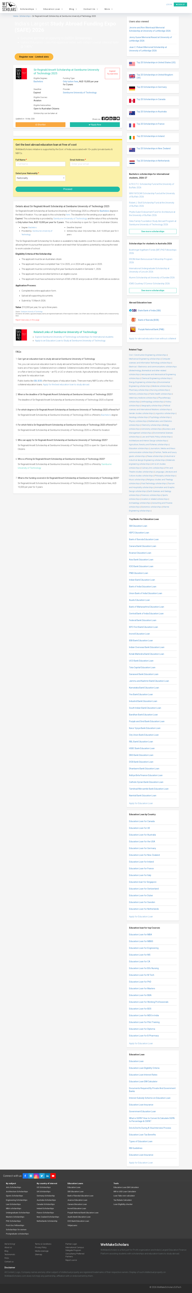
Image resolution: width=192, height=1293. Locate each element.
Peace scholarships (155, 456)
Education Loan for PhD (140, 982)
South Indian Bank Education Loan (145, 708)
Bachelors (38, 81)
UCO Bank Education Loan (141, 661)
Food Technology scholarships (153, 483)
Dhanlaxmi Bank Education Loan (144, 768)
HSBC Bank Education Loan (142, 748)
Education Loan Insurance (141, 1105)
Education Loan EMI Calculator (143, 1081)
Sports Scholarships (14, 1196)
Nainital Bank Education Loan (142, 795)
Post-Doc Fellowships (15, 1225)
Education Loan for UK (139, 828)
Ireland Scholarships (45, 1209)
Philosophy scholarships (165, 476)
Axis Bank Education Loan (141, 559)
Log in (169, 4)
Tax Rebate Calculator (123, 1200)
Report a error (71, 1260)
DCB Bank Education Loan (141, 762)
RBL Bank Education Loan (141, 741)
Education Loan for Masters (142, 988)
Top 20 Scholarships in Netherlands (149, 162)
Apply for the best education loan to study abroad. (66, 384)
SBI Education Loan (138, 526)
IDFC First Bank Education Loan (143, 627)
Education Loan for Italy (140, 875)
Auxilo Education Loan (139, 600)
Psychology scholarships (160, 417)
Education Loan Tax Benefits (142, 1134)
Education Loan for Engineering (144, 948)
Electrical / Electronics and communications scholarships (153, 366)
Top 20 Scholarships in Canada (147, 101)
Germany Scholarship (46, 1196)
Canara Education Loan (77, 1204)
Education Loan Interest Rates (143, 1075)
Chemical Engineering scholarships (156, 378)
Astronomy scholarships (151, 429)
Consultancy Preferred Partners (74, 1255)
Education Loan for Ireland (141, 862)
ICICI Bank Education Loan (141, 566)
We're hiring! (9, 1244)
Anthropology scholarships (152, 402)
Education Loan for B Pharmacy (144, 1035)
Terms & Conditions (43, 1244)
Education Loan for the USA (142, 841)
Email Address (78, 159)
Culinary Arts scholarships (152, 468)
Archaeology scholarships (140, 503)
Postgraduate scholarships (17, 1234)
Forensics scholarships (151, 495)
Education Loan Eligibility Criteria (144, 1068)
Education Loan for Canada (142, 821)
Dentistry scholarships (138, 394)
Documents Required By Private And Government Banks (152, 1089)
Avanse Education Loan (140, 553)
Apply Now (95, 124)
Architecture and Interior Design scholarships (148, 440)
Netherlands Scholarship (47, 1221)
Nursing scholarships (160, 390)
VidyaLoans (72, 1225)
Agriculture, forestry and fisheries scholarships (149, 444)
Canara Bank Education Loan (142, 546)
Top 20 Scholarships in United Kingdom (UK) (151, 76)
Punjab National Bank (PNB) (146, 329)
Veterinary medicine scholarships (143, 398)
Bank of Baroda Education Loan (144, 539)
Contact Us (91, 9)
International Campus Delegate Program (74, 1248)
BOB (40, 381)
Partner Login (71, 1244)
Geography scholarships (151, 405)
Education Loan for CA (139, 961)
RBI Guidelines (135, 1148)
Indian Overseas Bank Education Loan (146, 647)
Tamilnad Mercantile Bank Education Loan (149, 789)
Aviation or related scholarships (154, 499)
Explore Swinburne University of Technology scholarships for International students (74, 337)
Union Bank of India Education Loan (145, 593)
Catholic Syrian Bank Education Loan (146, 782)
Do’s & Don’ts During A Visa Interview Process (150, 1128)
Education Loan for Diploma (142, 1029)
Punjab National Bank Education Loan (83, 1213)
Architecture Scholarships (17, 1192)
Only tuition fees (70, 81)
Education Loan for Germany (142, 848)
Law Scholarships (13, 1204)
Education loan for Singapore (142, 882)
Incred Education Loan (139, 634)
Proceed (67, 189)
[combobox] (40, 178)
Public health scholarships (160, 394)
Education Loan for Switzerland (144, 889)
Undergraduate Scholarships (18, 1213)
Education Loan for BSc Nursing (144, 968)
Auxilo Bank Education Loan (79, 1217)
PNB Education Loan (138, 573)
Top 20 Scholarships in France (147, 125)
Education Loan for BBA (140, 995)
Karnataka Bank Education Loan (144, 687)
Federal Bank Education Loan (142, 620)
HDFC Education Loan (139, 532)
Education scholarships (139, 448)
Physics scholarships (138, 421)
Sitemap (38, 1254)
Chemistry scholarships (151, 425)
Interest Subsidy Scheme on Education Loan (149, 1098)
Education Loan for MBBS (141, 941)
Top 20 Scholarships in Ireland (147, 138)
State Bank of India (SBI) (145, 310)
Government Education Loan (142, 1111)
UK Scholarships (44, 1192)
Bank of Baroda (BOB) (144, 320)
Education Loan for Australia (142, 835)
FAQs (6, 1258)
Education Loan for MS (139, 955)
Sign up (180, 4)
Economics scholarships (151, 507)
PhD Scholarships (13, 1221)
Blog (73, 9)
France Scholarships (45, 1213)
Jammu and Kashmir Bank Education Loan (149, 681)
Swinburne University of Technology (80, 92)
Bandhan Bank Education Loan (143, 714)
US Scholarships (44, 1187)
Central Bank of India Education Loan (146, 613)
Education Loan (53, 9)
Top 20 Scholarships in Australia (148, 113)
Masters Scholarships (15, 1217)
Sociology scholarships (138, 417)
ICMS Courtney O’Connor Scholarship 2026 (149, 283)
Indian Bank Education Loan (142, 580)
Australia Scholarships (46, 1200)
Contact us (9, 1261)
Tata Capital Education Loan (142, 667)
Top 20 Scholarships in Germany (148, 89)
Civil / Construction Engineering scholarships (148, 355)
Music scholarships (137, 479)
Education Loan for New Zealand (144, 855)
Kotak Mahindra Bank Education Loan (146, 654)
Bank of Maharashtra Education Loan (146, 607)
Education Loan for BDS (140, 1008)
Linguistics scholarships (165, 413)
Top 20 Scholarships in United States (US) (152, 64)
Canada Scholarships (46, 1204)
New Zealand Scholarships (48, 1217)
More (109, 9)
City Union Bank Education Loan (144, 735)
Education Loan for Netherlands (144, 909)
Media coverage (41, 1251)
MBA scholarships (13, 1209)
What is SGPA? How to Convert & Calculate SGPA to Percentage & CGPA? (152, 1119)
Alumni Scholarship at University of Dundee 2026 (152, 277)
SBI (35, 381)
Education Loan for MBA (140, 934)
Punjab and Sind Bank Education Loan (147, 721)
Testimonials (9, 1254)
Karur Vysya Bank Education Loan (144, 728)
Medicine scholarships (161, 386)
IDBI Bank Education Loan (141, 640)
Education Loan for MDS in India (144, 1015)
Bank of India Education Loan (142, 586)
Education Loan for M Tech (141, 975)
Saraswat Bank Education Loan (143, 674)
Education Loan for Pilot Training (144, 1022)
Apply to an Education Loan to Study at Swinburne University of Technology (70, 340)
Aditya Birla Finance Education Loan (146, 775)
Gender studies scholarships (141, 413)
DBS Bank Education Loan (141, 755)
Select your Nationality (27, 173)
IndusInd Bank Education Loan (143, 701)
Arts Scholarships (13, 1187)
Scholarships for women (16, 1230)
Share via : (97, 119)
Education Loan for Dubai (141, 895)
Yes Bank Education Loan (141, 694)
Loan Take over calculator (124, 1196)
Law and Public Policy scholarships (156, 437)
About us (8, 1247)
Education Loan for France (141, 868)
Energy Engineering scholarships (143, 382)
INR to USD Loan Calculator (125, 1192)
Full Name (21, 159)
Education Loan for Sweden (142, 902)
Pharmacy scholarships (139, 390)
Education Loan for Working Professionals (148, 1002)
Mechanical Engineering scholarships (145, 359)
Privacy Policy (40, 1247)
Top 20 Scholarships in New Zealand (149, 150)
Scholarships (29, 9)
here (68, 214)
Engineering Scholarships (16, 1200)
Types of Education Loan (140, 1141)
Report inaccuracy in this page (27, 320)
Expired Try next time (112, 72)
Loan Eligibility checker (123, 1204)
